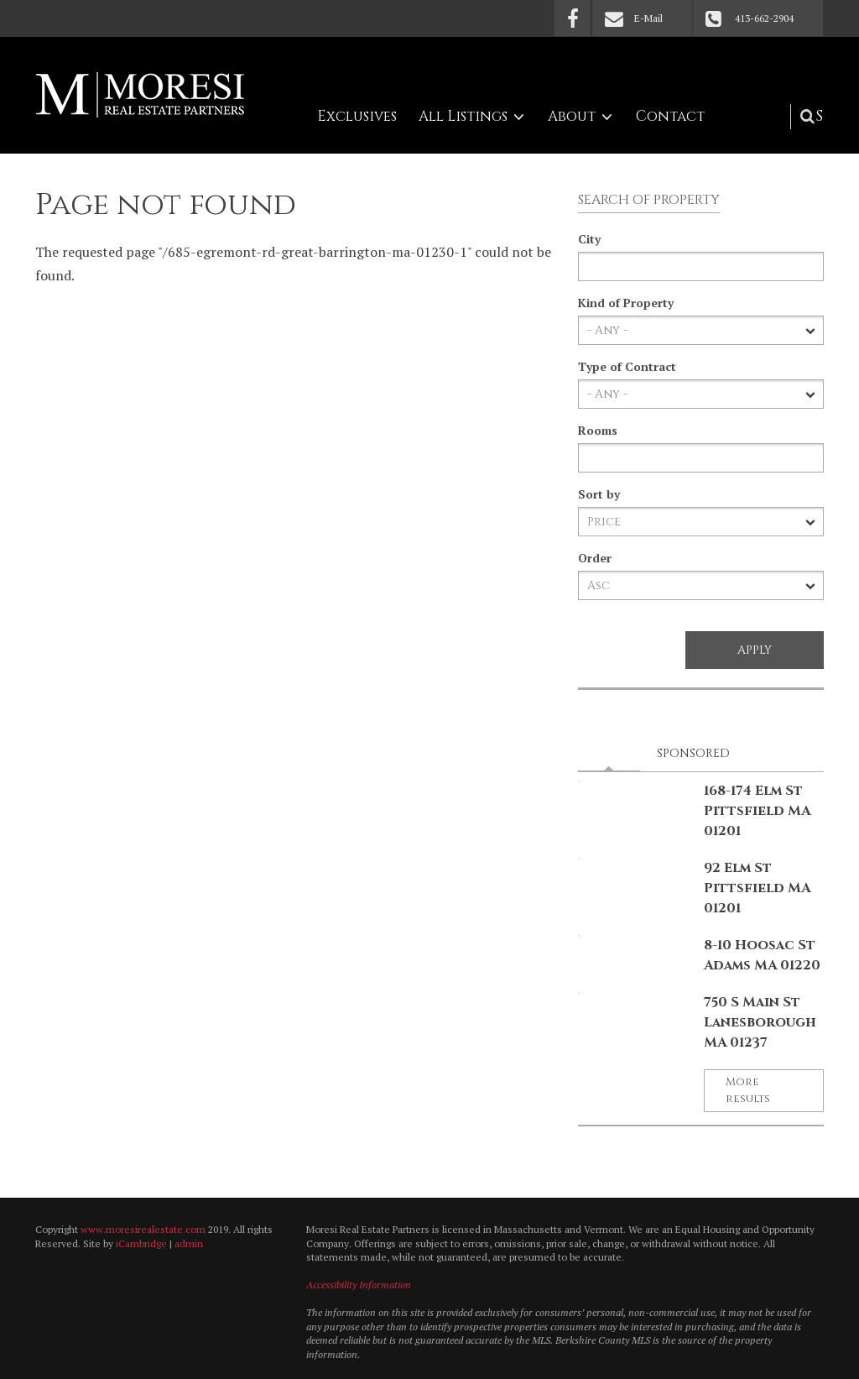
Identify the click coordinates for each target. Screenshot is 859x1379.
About (572, 116)
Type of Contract (627, 366)
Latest (614, 752)
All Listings (463, 116)
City (589, 239)
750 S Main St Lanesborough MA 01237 (760, 1022)
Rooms (597, 430)
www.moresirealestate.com (143, 1229)
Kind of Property (626, 303)
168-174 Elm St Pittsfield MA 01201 (757, 810)
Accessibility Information (358, 1284)
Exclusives (357, 116)
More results (748, 1090)
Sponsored (693, 753)
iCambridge (141, 1243)
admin (188, 1243)
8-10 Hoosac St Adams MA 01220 (762, 955)
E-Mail (648, 18)
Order (595, 558)
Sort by (599, 494)
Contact (670, 116)
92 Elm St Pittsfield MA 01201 (757, 888)
